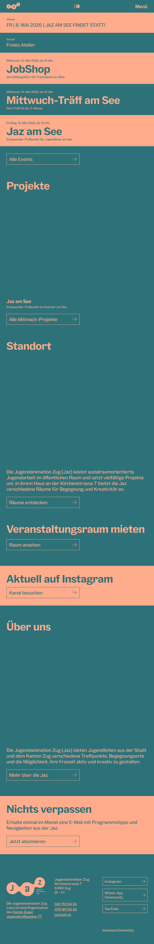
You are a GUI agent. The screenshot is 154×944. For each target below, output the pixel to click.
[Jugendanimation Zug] (25, 886)
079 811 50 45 (66, 909)
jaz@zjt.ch (63, 915)
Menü (141, 6)
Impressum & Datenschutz (118, 930)
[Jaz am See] (77, 249)
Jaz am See (18, 301)
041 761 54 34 (66, 904)
